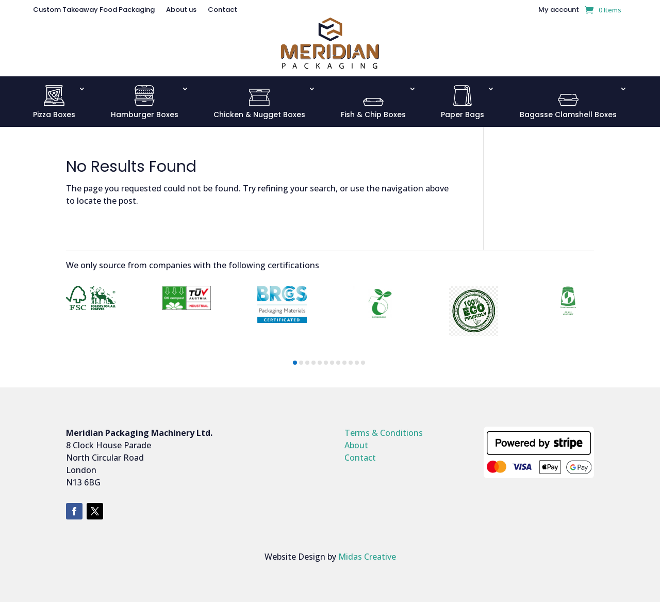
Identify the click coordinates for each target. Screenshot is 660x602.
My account (558, 10)
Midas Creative (367, 556)
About (356, 445)
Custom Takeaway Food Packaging (94, 10)
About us (181, 10)
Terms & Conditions (383, 432)
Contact (222, 10)
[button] (295, 363)
